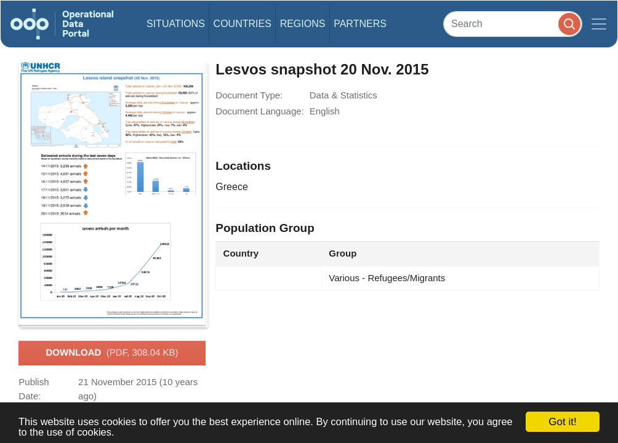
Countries (242, 23)
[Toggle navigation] (599, 24)
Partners (360, 23)
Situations (175, 23)
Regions (303, 23)
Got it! (562, 422)
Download (112, 353)
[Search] (512, 23)
